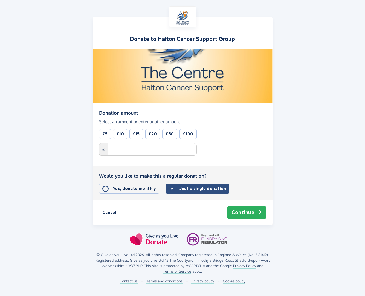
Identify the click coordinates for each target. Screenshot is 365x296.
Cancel (109, 212)
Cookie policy (234, 281)
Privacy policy (202, 281)
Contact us (129, 281)
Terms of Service (177, 271)
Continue (246, 212)
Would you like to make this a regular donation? (152, 176)
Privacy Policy (244, 266)
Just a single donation (202, 188)
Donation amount (118, 112)
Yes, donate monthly (134, 188)
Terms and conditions (164, 281)
